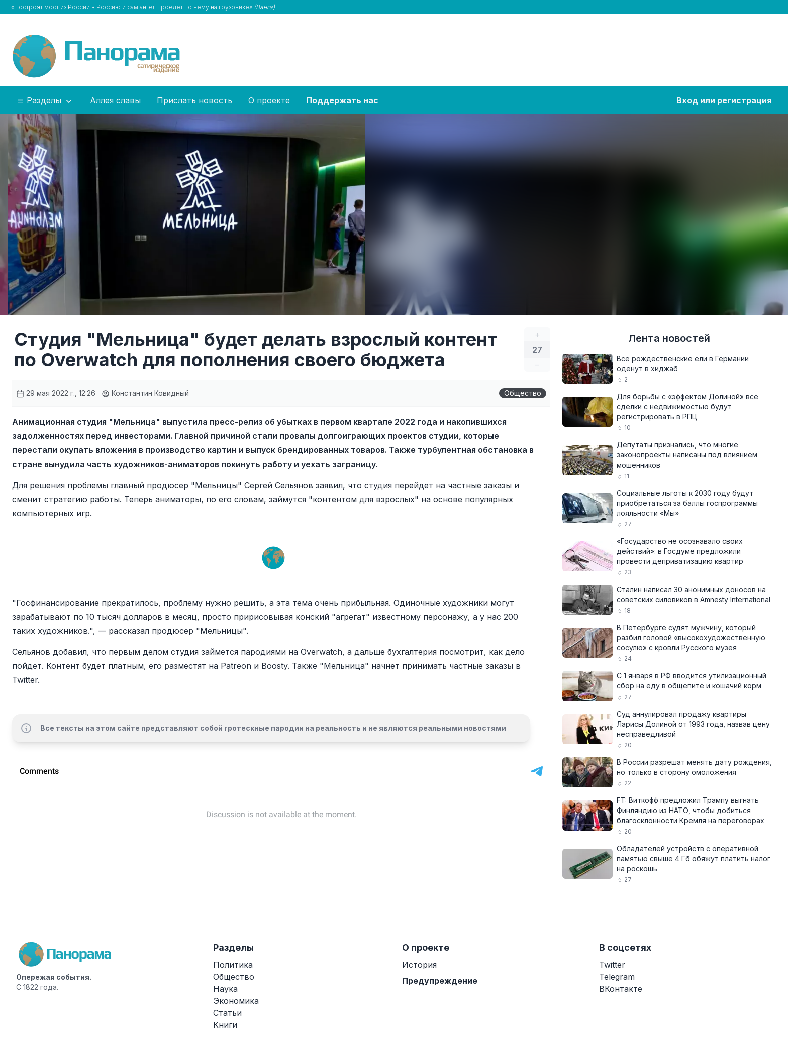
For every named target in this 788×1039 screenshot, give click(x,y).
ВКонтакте (620, 989)
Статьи (227, 1013)
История (419, 965)
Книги (225, 1025)
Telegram (617, 977)
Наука (225, 989)
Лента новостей (669, 338)
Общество (522, 393)
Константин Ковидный (145, 393)
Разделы (45, 100)
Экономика (236, 1001)
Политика (233, 965)
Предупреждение (439, 981)
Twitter (612, 965)
